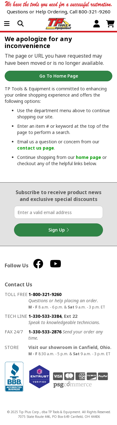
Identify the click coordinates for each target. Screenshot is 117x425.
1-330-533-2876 (44, 332)
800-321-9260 (94, 11)
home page (88, 157)
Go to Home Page (58, 76)
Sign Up (58, 230)
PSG (72, 384)
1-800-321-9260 (44, 294)
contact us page (35, 148)
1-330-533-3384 (44, 316)
